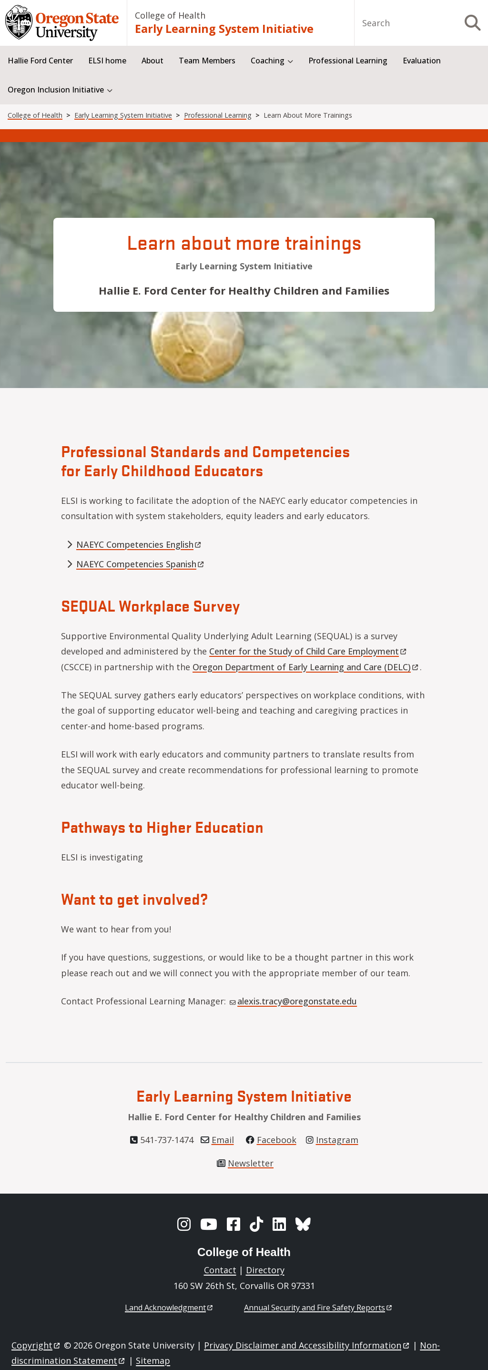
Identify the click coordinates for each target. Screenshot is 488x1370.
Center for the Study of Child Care (308, 651)
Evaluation (422, 60)
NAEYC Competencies (139, 544)
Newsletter (251, 1163)
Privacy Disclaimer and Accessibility (307, 1345)
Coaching (268, 60)
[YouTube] (208, 1224)
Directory (265, 1270)
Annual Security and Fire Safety (318, 1307)
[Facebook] (233, 1224)
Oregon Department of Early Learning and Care (306, 667)
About (152, 60)
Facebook (276, 1139)
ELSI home (107, 60)
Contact (220, 1270)
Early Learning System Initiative (224, 28)
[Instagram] (184, 1224)
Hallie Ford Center (40, 60)
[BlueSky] (303, 1224)
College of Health (170, 15)
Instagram (337, 1139)
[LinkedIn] (279, 1224)
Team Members (207, 60)
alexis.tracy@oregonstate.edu (293, 1001)
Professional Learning (347, 60)
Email (223, 1139)
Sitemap (153, 1360)
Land (169, 1307)
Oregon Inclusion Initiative (56, 89)
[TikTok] (256, 1224)
